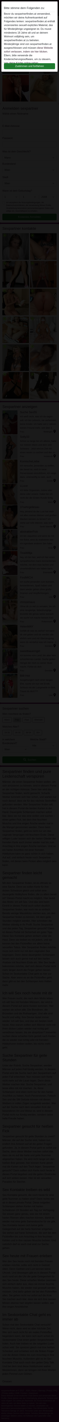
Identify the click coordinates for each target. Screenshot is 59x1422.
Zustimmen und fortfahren (29, 66)
